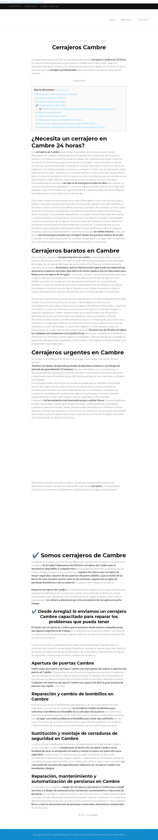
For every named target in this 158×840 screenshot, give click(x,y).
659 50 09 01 (15, 6)
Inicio (112, 20)
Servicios (125, 20)
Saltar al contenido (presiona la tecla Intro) (22, 1)
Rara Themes (96, 834)
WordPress (120, 834)
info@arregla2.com (49, 6)
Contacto (143, 20)
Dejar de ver (61, 90)
